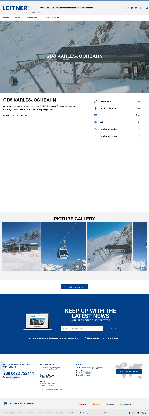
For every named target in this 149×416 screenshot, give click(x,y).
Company (88, 7)
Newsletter (59, 413)
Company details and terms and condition (18, 413)
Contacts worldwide (129, 371)
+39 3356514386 (48, 385)
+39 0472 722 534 (84, 373)
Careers (105, 7)
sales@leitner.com (83, 375)
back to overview (75, 287)
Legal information (72, 413)
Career (48, 413)
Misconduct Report (96, 413)
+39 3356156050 (50, 383)
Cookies (106, 413)
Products (37, 7)
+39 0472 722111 (18, 373)
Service (78, 7)
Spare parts (67, 7)
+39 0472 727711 (47, 377)
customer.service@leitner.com (51, 389)
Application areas (51, 7)
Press (97, 7)
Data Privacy (84, 413)
